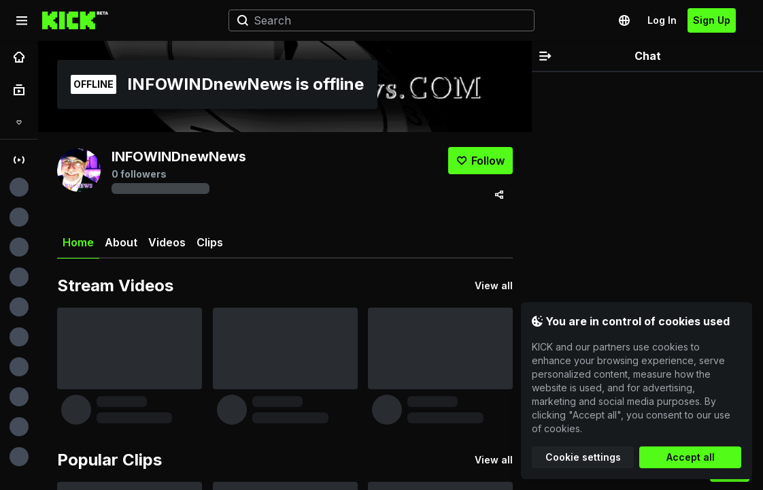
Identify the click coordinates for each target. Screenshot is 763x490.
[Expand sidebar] (21, 20)
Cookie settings (583, 457)
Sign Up (711, 20)
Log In (662, 20)
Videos (167, 242)
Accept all (690, 457)
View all (494, 285)
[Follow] (480, 160)
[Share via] (499, 194)
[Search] (376, 20)
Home (78, 247)
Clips (210, 242)
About (121, 242)
